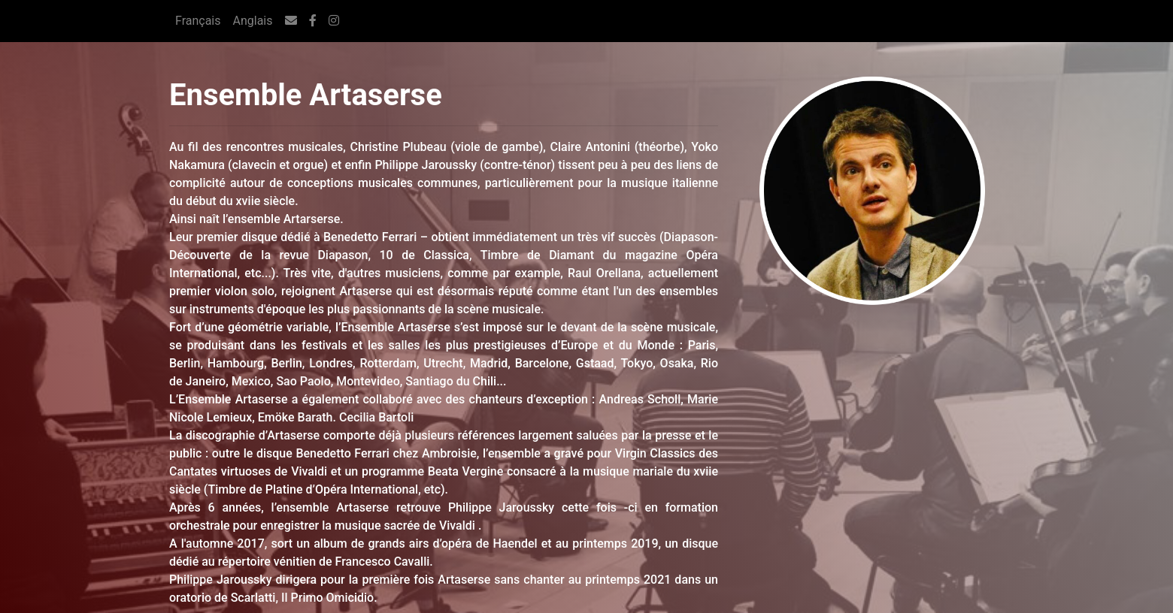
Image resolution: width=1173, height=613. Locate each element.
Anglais (253, 21)
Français (198, 21)
